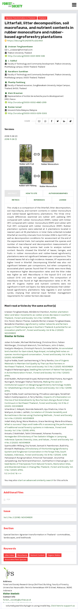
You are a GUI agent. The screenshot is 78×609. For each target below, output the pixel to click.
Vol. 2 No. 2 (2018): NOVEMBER (18, 517)
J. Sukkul (11, 60)
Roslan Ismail (13, 107)
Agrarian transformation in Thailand (20, 18)
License (62, 200)
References (39, 200)
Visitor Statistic (11, 593)
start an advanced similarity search (35, 480)
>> (20, 473)
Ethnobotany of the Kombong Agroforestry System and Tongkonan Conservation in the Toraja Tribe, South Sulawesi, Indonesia (36, 451)
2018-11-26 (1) (11, 139)
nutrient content (37, 555)
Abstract (12, 193)
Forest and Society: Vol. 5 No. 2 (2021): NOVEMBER (49, 366)
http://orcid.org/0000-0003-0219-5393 (26, 113)
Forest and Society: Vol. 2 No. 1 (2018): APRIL (35, 318)
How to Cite (31, 193)
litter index (9, 555)
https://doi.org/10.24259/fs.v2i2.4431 (24, 40)
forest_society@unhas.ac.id (17, 600)
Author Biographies (58, 193)
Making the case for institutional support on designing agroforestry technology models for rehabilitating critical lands (38, 385)
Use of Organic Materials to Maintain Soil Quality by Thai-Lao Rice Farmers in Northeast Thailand (37, 363)
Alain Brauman (14, 93)
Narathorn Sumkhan (16, 71)
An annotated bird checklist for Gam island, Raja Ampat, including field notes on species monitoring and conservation (39, 351)
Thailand (42, 18)
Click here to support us (63, 605)
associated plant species (15, 559)
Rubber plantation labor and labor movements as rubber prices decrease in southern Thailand (37, 315)
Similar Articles (14, 336)
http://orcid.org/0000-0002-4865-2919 (25, 102)
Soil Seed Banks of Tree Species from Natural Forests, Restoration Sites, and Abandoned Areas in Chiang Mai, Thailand (39, 464)
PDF (8, 499)
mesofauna (22, 555)
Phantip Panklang (15, 82)
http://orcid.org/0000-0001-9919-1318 (25, 56)
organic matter (54, 555)
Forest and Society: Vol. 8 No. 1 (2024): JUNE (46, 454)
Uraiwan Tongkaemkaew (19, 46)
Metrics (15, 200)
